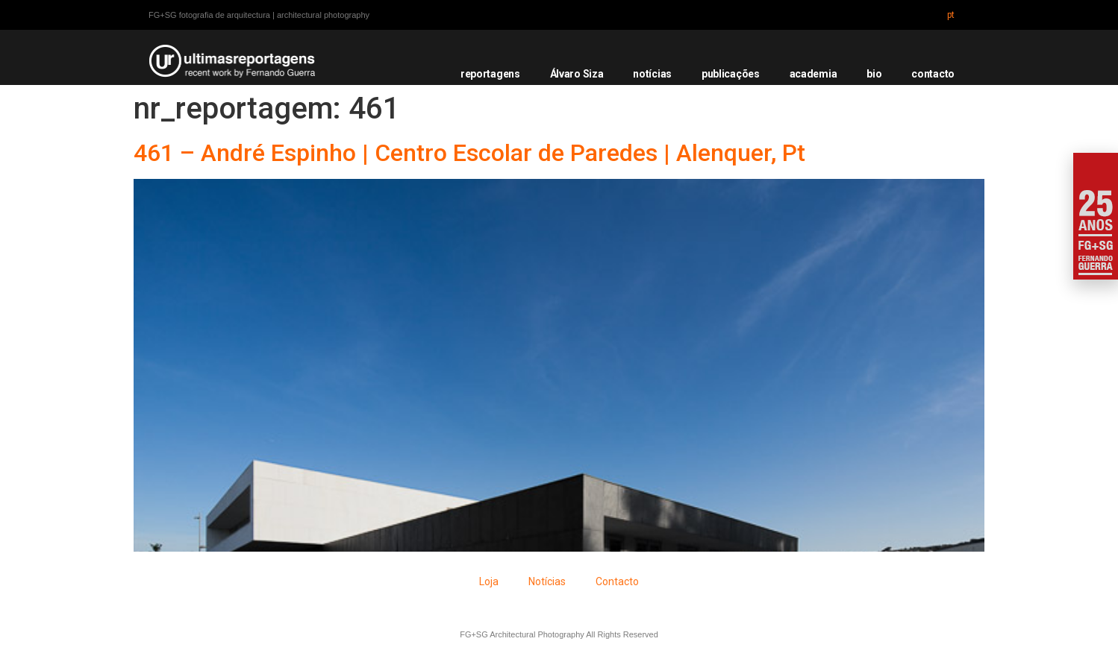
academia (813, 74)
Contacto (617, 581)
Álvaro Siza (577, 74)
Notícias (547, 581)
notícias (652, 74)
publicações (731, 74)
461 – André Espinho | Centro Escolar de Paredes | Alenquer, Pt (469, 153)
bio (873, 74)
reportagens (490, 74)
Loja (489, 581)
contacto (933, 74)
